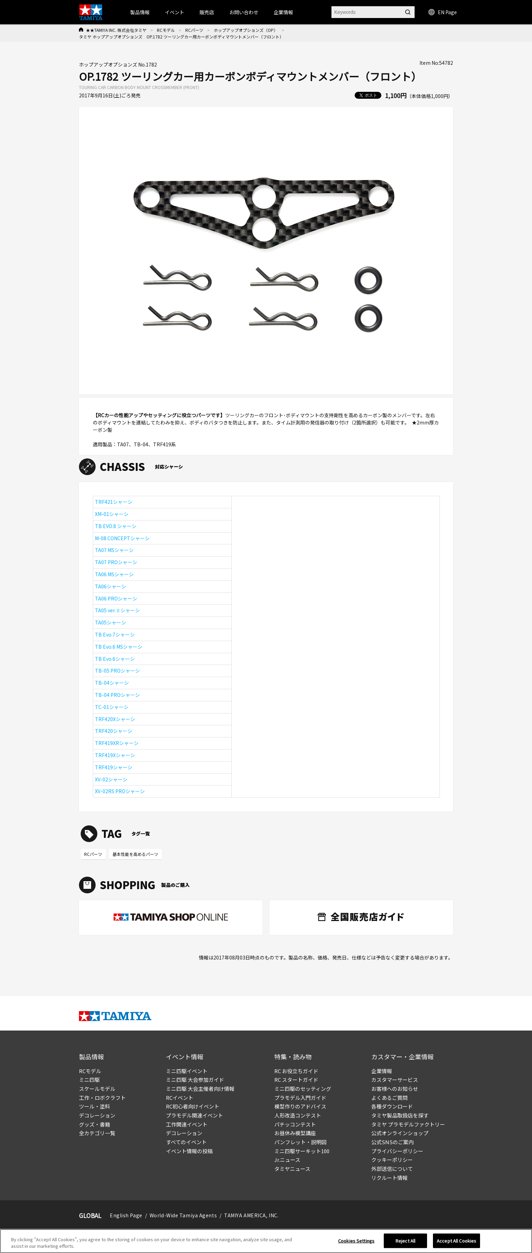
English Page (126, 1215)
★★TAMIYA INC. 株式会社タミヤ (116, 30)
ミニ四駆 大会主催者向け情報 (200, 1088)
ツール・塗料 (94, 1106)
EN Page (442, 12)
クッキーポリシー (392, 1159)
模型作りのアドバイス (300, 1106)
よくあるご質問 (389, 1097)
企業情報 (381, 1071)
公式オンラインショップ (399, 1133)
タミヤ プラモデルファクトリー (408, 1124)
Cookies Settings (356, 1245)
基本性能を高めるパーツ (135, 854)
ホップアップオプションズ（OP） (246, 30)
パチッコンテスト (295, 1124)
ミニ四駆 (89, 1079)
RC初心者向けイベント (192, 1106)
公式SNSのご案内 (392, 1142)
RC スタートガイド (296, 1079)
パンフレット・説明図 (300, 1142)
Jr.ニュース (287, 1159)
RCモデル (166, 30)
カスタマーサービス (394, 1079)
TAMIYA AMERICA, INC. (251, 1215)
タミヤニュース (292, 1168)
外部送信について (392, 1168)
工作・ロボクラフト (102, 1097)
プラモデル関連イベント (194, 1115)
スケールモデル (97, 1088)
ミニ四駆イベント (186, 1071)
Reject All (405, 1245)
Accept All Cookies (456, 1245)
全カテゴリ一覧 (97, 1133)
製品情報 (140, 12)
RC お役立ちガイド (296, 1071)
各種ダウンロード (392, 1106)
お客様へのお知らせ (394, 1088)
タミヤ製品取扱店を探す (399, 1115)
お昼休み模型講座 (295, 1133)
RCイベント (179, 1097)
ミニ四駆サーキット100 (301, 1151)
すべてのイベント (186, 1142)
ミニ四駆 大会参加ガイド (195, 1079)
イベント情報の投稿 (189, 1151)
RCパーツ (194, 30)
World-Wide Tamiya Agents (183, 1215)
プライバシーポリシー (397, 1151)
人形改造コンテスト (297, 1115)
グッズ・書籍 (94, 1124)
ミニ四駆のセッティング (302, 1088)
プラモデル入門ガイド (300, 1097)
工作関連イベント (186, 1124)
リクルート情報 (389, 1177)
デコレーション (97, 1115)
